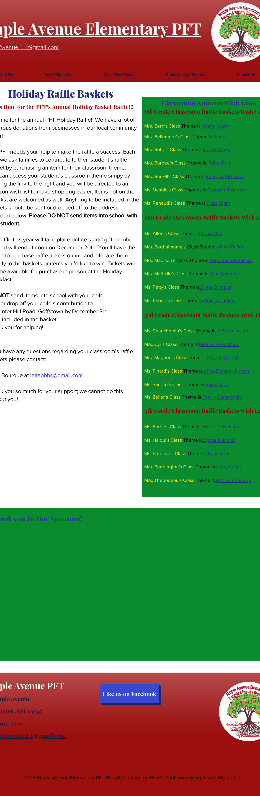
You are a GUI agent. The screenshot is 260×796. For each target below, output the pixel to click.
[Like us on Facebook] (129, 693)
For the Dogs (216, 149)
